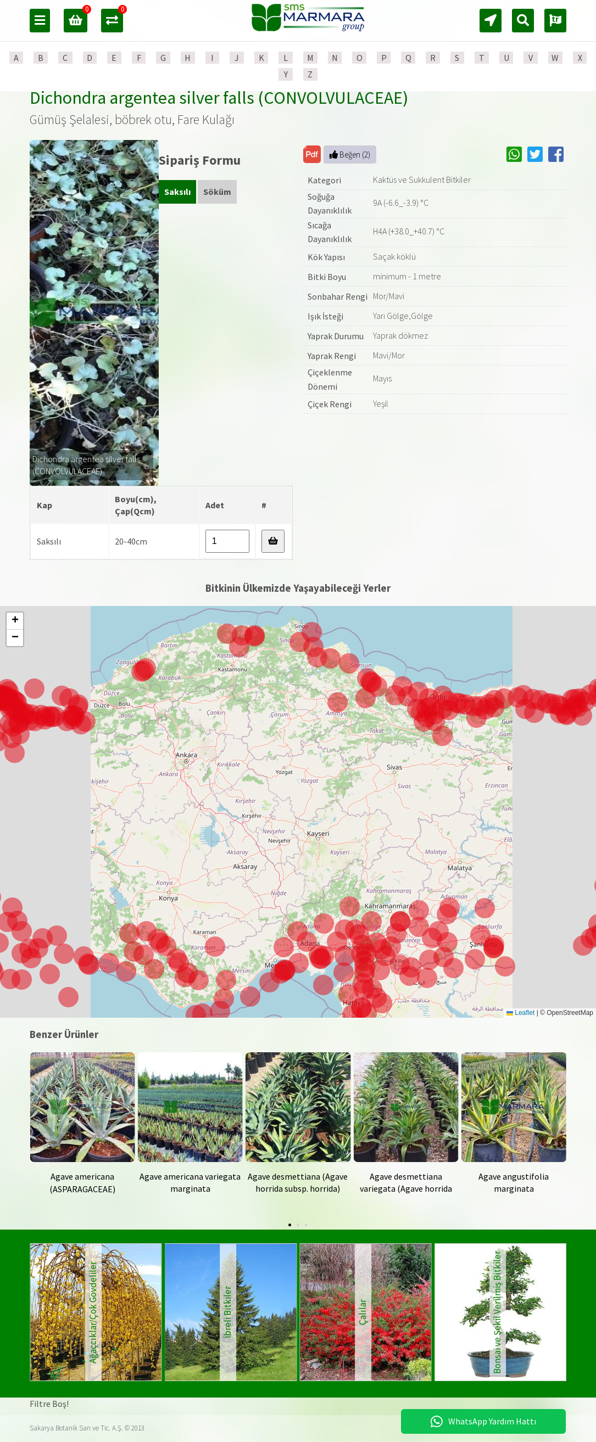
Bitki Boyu (327, 276)
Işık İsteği (325, 316)
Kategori (324, 180)
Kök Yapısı (326, 256)
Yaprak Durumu (336, 335)
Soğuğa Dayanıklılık (330, 203)
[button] (321, 959)
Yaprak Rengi (332, 355)
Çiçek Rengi (330, 404)
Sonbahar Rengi (337, 296)
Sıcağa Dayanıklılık (330, 232)
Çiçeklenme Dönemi (330, 379)
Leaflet (520, 1013)
